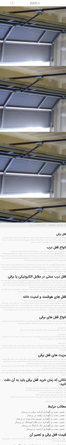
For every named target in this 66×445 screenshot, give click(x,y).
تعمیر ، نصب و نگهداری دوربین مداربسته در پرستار (40, 418)
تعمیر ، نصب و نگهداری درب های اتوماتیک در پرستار (40, 422)
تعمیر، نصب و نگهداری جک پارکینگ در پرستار (43, 425)
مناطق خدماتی (60, 225)
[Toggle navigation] (12, 3)
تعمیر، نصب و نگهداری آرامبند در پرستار (45, 429)
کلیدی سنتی (57, 254)
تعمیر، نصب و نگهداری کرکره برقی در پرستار (43, 412)
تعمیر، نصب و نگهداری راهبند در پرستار (46, 415)
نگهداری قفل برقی (51, 225)
